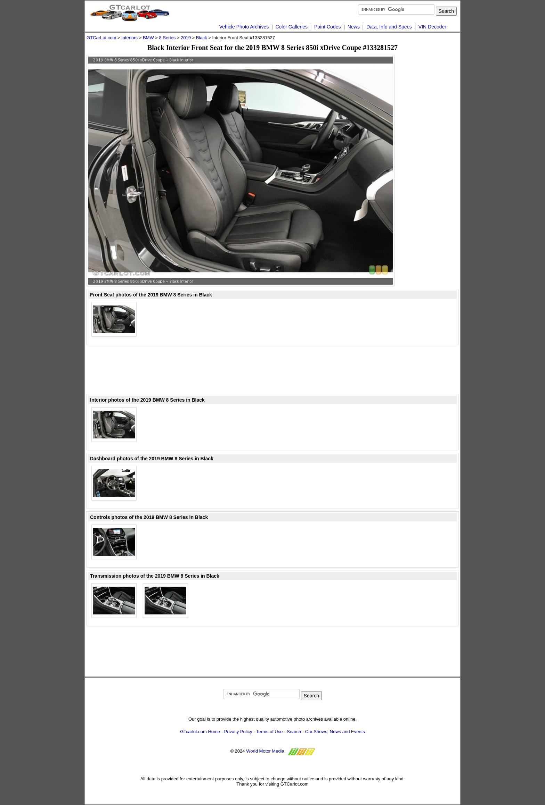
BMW (148, 37)
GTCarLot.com (101, 37)
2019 (186, 37)
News (354, 27)
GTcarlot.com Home (200, 731)
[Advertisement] (430, 159)
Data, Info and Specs (389, 27)
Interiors (129, 37)
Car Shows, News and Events (335, 731)
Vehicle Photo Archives (244, 27)
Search (294, 731)
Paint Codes (327, 27)
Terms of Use (269, 731)
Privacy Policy (238, 731)
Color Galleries (291, 27)
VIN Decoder (432, 27)
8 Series (167, 37)
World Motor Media (265, 751)
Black (201, 37)
